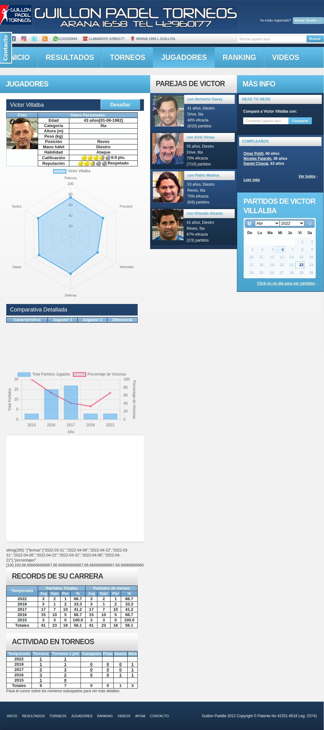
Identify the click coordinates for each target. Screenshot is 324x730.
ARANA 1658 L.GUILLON (152, 39)
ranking (239, 57)
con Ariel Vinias (200, 137)
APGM (140, 716)
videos (285, 57)
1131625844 (65, 39)
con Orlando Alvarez (205, 213)
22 (301, 265)
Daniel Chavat (255, 163)
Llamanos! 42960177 (104, 39)
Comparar (300, 121)
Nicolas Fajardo (257, 158)
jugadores (184, 57)
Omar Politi (253, 153)
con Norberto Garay (205, 99)
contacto (159, 716)
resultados (70, 57)
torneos (127, 57)
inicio (12, 716)
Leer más (251, 180)
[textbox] (272, 38)
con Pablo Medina (203, 175)
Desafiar (120, 104)
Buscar (315, 39)
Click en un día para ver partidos (286, 283)
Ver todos (307, 176)
